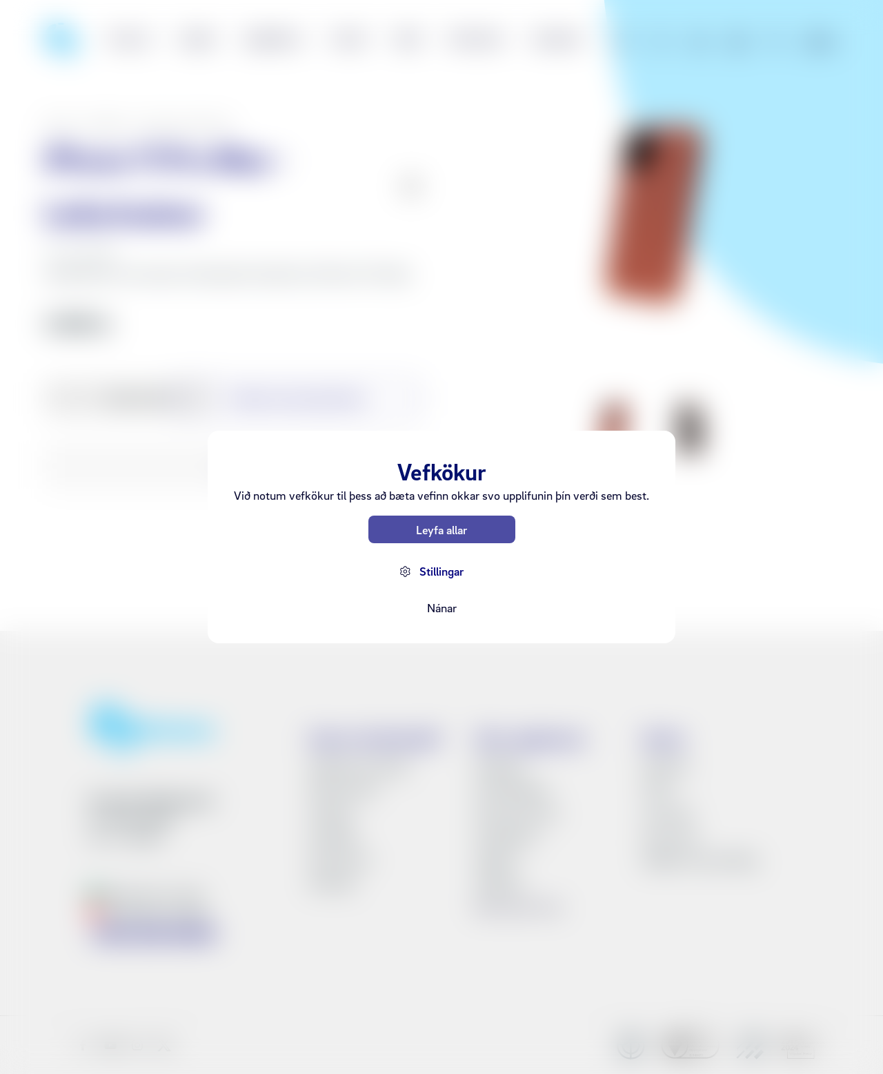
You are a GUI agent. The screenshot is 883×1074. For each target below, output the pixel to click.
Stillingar (441, 571)
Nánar (442, 608)
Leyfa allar (441, 530)
